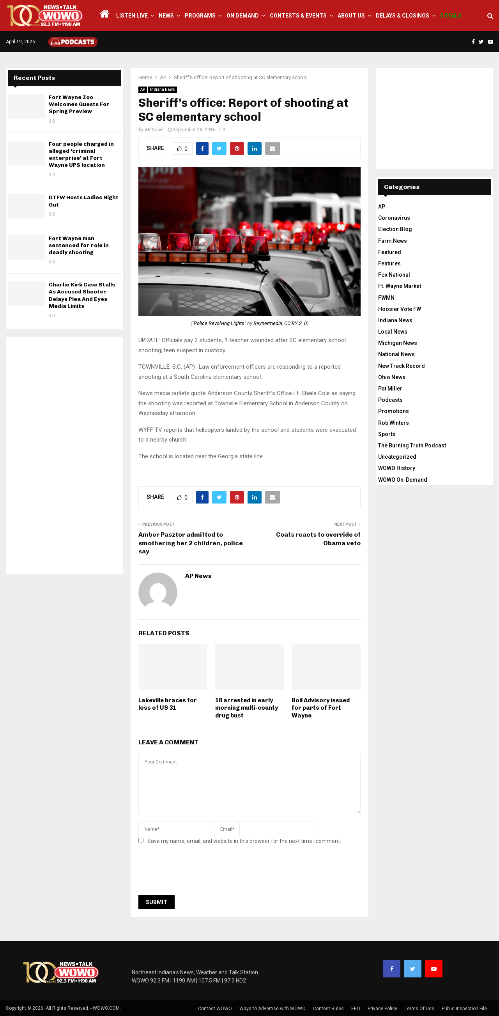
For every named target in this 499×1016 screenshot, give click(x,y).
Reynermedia (267, 323)
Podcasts (390, 400)
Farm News (392, 241)
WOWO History (396, 468)
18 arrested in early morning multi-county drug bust (246, 708)
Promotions (393, 411)
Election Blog (395, 229)
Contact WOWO (215, 1008)
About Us (351, 15)
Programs (200, 15)
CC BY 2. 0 (295, 323)
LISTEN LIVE (132, 15)
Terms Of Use (419, 1008)
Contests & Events (298, 15)
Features (389, 263)
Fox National (394, 275)
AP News (154, 130)
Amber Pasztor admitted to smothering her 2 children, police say (190, 543)
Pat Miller (390, 388)
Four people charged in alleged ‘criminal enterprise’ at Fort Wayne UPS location (81, 155)
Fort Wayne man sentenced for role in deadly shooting (79, 245)
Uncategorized (397, 457)
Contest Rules (328, 1008)
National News (396, 354)
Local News (392, 332)
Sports (386, 434)
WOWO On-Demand (402, 480)
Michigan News (397, 343)
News (166, 15)
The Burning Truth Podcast (412, 445)
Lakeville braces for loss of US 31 (167, 704)
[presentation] (197, 872)
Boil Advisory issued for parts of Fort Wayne (321, 708)
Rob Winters (393, 423)
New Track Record (401, 366)
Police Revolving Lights (219, 323)
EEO (355, 1008)
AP (142, 89)
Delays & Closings (402, 15)
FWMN (386, 298)
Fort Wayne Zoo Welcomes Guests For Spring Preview (79, 104)
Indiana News (162, 89)
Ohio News (391, 377)
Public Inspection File (464, 1008)
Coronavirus (394, 218)
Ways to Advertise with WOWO (272, 1008)
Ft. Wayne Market (399, 286)
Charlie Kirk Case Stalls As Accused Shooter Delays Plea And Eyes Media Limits (82, 295)
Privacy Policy (382, 1008)
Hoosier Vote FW (399, 309)
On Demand (242, 15)
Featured (389, 252)
